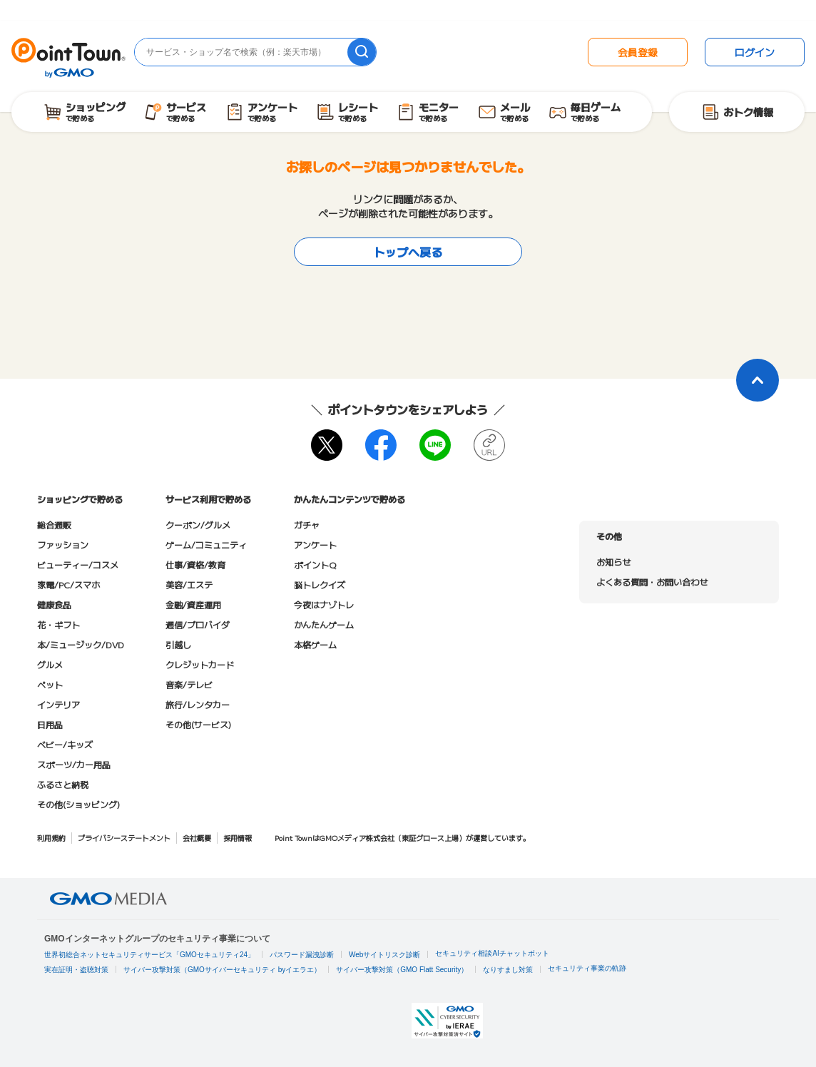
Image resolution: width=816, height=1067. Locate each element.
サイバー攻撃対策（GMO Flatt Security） (402, 970)
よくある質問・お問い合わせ (652, 582)
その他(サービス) (198, 724)
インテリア (58, 704)
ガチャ (307, 525)
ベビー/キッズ (65, 744)
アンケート (315, 544)
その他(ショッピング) (78, 804)
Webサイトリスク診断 (384, 955)
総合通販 (54, 525)
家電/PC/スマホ (68, 584)
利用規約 (51, 837)
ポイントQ (315, 564)
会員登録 (638, 52)
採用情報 (237, 837)
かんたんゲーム (324, 624)
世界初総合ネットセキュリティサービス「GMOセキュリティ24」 (149, 955)
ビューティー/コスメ (77, 564)
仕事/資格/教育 (195, 564)
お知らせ (613, 562)
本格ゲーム (315, 644)
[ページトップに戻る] (757, 380)
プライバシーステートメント (124, 837)
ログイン (755, 52)
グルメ (50, 664)
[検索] (361, 52)
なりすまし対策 (508, 970)
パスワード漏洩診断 (302, 955)
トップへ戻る (408, 251)
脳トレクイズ (319, 584)
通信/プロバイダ (197, 624)
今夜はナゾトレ (324, 604)
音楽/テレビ (189, 684)
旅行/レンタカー (197, 704)
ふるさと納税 (62, 784)
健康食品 (54, 604)
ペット (50, 684)
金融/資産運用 (193, 604)
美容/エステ (189, 584)
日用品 (50, 724)
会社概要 (197, 837)
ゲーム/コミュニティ (206, 544)
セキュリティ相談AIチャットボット (492, 953)
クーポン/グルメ (197, 525)
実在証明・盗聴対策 (76, 970)
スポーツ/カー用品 (74, 764)
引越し (178, 644)
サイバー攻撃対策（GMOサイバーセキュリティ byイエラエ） (222, 970)
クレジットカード (199, 664)
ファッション (62, 544)
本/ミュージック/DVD (80, 644)
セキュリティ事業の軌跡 (587, 968)
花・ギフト (58, 624)
